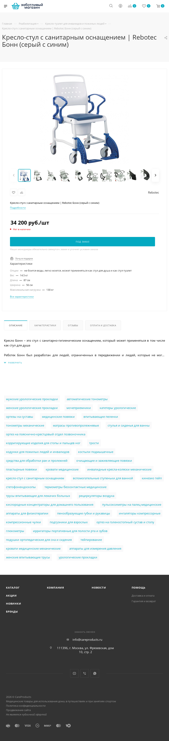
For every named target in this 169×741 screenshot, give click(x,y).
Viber (84, 673)
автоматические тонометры (87, 399)
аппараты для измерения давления (95, 548)
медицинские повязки (58, 417)
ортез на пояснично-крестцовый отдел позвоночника (45, 434)
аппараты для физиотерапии (27, 513)
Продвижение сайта (18, 710)
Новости (99, 587)
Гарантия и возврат (144, 601)
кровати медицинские (62, 469)
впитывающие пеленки (101, 417)
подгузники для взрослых (69, 522)
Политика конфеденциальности (26, 705)
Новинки (13, 603)
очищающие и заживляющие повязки (104, 461)
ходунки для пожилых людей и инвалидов (37, 452)
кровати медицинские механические (33, 548)
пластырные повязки (21, 469)
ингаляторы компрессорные (139, 513)
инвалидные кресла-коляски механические (119, 469)
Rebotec (153, 192)
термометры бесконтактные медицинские (75, 487)
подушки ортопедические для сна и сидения (39, 540)
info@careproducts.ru (87, 640)
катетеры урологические (118, 408)
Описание (15, 325)
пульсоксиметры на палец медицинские (131, 504)
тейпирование (91, 540)
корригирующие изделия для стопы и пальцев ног (43, 443)
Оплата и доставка (103, 325)
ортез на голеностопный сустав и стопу (125, 522)
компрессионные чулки (23, 522)
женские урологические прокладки (32, 408)
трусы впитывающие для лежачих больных (38, 496)
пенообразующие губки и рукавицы (83, 513)
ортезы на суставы (19, 417)
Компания (55, 587)
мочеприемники (79, 408)
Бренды (12, 611)
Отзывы (73, 325)
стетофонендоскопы (21, 487)
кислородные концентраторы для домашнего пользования (49, 504)
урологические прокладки (78, 557)
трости (94, 443)
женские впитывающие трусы (28, 557)
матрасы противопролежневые (76, 425)
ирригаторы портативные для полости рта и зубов (70, 531)
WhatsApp (94, 673)
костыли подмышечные (95, 452)
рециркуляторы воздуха (96, 496)
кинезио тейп (152, 478)
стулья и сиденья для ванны (129, 425)
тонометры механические (25, 425)
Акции (11, 595)
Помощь (138, 587)
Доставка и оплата (143, 595)
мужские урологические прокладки (32, 399)
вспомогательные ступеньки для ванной (103, 478)
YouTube (74, 673)
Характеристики (45, 325)
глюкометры (15, 531)
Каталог (13, 587)
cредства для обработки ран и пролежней (37, 461)
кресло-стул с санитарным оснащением (35, 478)
